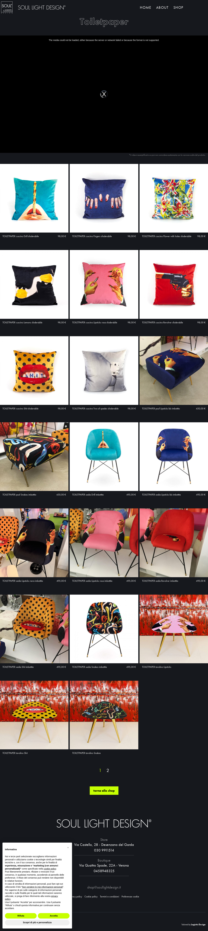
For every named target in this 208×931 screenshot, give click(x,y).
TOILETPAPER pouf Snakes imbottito (19, 494)
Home (145, 7)
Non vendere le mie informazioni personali (42, 887)
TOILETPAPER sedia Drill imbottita (88, 494)
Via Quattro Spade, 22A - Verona (104, 865)
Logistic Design (198, 924)
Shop (178, 7)
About (162, 7)
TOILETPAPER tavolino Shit (14, 753)
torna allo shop (104, 791)
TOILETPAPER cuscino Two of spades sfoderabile (95, 408)
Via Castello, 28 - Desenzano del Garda (104, 844)
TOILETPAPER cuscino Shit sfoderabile (20, 408)
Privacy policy (75, 896)
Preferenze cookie (130, 896)
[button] (68, 847)
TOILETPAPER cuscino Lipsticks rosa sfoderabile (94, 322)
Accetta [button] (54, 916)
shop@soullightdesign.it (104, 887)
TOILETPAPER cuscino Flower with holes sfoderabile (166, 236)
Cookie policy (90, 896)
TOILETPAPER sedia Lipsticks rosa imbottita (92, 580)
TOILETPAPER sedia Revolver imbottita (160, 580)
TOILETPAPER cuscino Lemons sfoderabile (22, 322)
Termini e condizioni (109, 896)
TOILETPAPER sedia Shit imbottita (18, 667)
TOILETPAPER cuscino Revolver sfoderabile (162, 322)
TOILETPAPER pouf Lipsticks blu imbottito (161, 408)
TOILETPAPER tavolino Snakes (86, 753)
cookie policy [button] (50, 868)
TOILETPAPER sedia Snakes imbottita (89, 667)
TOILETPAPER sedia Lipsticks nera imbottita (22, 580)
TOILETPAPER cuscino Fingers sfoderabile (92, 236)
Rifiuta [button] (20, 916)
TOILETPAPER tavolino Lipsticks (156, 667)
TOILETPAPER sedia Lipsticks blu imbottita (161, 494)
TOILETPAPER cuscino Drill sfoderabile (20, 236)
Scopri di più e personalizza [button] (37, 922)
